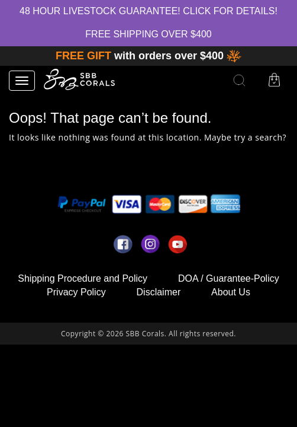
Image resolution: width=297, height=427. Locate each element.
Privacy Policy (76, 292)
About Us (230, 292)
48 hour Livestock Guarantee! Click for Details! (148, 11)
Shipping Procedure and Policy (82, 278)
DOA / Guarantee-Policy (228, 278)
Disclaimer (159, 292)
